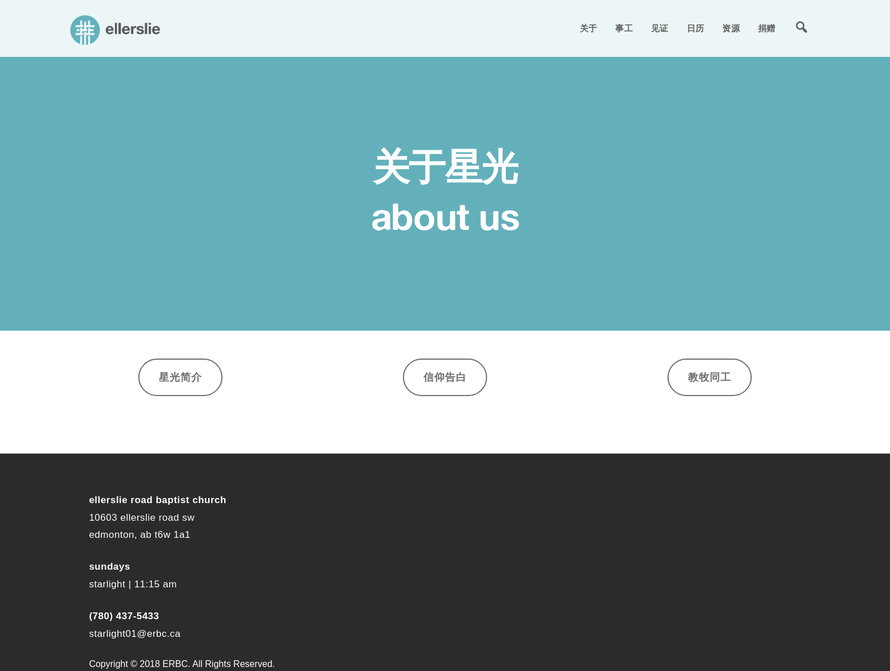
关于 (589, 28)
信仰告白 (445, 377)
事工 (624, 28)
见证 (660, 28)
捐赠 (767, 28)
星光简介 (180, 377)
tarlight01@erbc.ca (137, 633)
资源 (731, 28)
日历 (695, 28)
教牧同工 (709, 377)
